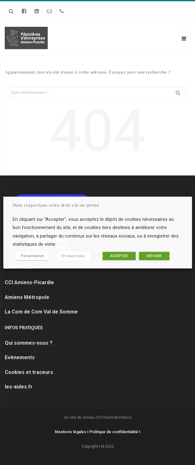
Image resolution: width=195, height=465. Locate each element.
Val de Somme (60, 312)
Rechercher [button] (180, 92)
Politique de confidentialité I (114, 432)
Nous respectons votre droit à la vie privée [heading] (56, 205)
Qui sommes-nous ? (28, 343)
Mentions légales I (72, 432)
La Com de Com (23, 312)
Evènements (20, 357)
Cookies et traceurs (30, 372)
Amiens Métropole (27, 297)
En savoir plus (73, 256)
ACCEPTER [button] (119, 256)
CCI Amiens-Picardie (30, 282)
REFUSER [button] (154, 256)
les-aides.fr (19, 387)
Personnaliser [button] (32, 256)
